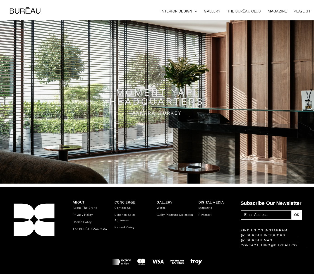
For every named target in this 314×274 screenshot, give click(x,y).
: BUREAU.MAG (257, 240)
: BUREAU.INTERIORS (263, 235)
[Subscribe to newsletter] (297, 215)
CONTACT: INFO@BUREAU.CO (269, 245)
